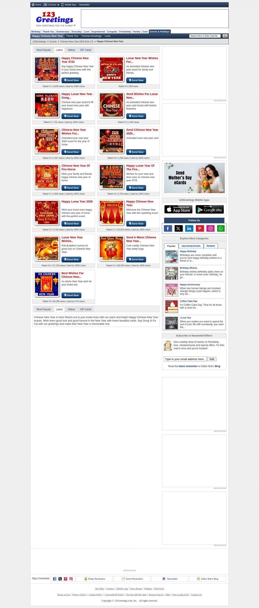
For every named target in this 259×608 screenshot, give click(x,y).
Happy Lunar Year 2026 (77, 201)
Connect (52, 4)
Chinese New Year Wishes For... (74, 131)
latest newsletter (188, 366)
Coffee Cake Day (188, 301)
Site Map (99, 588)
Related (211, 246)
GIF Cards (85, 50)
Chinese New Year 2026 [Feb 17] (76, 41)
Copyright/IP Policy (114, 594)
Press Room (136, 588)
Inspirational (98, 31)
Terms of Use (63, 594)
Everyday (77, 31)
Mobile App (70, 4)
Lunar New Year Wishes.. (72, 239)
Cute (145, 31)
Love (86, 31)
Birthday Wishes (188, 268)
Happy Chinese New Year (47, 35)
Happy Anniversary (190, 284)
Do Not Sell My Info (136, 594)
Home (38, 4)
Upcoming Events (191, 246)
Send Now (71, 80)
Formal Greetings (92, 35)
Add (211, 359)
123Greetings (39, 41)
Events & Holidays (160, 31)
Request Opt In (156, 594)
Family (136, 31)
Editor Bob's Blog (207, 578)
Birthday (35, 31)
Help (168, 594)
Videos (71, 50)
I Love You (185, 317)
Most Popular (44, 50)
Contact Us (196, 594)
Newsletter (84, 4)
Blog (217, 366)
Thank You (48, 31)
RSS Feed (159, 588)
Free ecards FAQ (180, 594)
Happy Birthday (188, 251)
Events (53, 41)
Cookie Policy (95, 594)
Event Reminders (132, 578)
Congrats (112, 31)
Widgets (148, 588)
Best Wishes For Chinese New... (73, 275)
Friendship (125, 31)
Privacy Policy (79, 594)
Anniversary (63, 31)
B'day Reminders (94, 578)
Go (225, 36)
